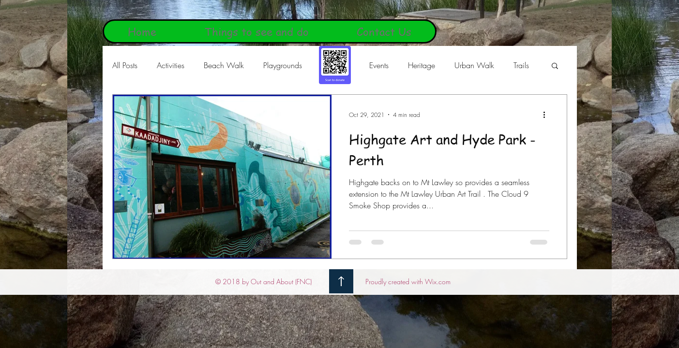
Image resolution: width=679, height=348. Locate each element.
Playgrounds (282, 65)
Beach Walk (224, 65)
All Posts (124, 65)
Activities (170, 65)
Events (379, 65)
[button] (554, 66)
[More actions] (548, 114)
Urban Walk (474, 65)
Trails (521, 65)
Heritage (421, 65)
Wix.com (438, 281)
